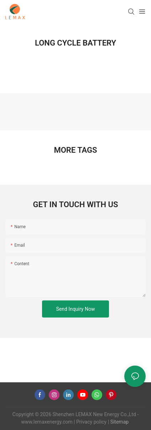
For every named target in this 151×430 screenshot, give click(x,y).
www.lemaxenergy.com (46, 422)
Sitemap (119, 422)
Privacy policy (91, 422)
